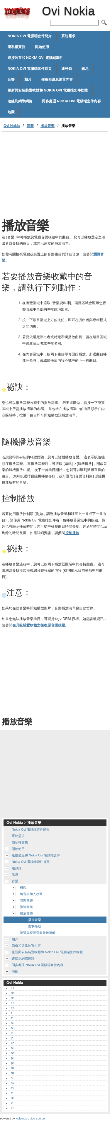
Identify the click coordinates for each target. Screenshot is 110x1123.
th (12, 1088)
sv (12, 1083)
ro (12, 1068)
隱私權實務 (16, 47)
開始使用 (42, 47)
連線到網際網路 (20, 101)
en (12, 1003)
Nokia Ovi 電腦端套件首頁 (30, 69)
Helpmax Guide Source (30, 1118)
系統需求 (68, 36)
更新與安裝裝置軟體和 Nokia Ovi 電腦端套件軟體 (48, 90)
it (12, 1033)
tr (12, 1093)
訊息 (85, 69)
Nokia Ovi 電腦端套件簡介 (30, 36)
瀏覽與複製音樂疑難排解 (37, 932)
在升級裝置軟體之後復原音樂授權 (38, 625)
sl (12, 1078)
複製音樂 (26, 907)
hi (12, 1023)
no (12, 1053)
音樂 (11, 79)
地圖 (11, 112)
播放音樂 (47, 126)
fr (12, 1018)
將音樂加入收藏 (31, 894)
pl (12, 1058)
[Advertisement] (55, 176)
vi (12, 1103)
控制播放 (72, 533)
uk (12, 1098)
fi (12, 1013)
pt (12, 1063)
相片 (27, 79)
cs (12, 988)
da (12, 993)
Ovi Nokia (17, 13)
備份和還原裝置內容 (57, 79)
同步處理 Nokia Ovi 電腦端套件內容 (71, 101)
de (12, 998)
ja (12, 1038)
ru (12, 1073)
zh (12, 1108)
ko (12, 1043)
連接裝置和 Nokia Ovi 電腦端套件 (35, 58)
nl (12, 1048)
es (12, 1008)
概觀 (23, 887)
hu (12, 1028)
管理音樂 (26, 900)
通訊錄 (66, 69)
